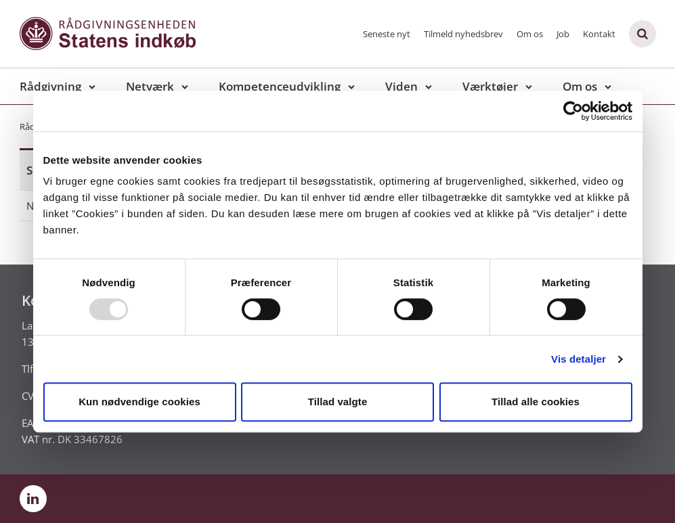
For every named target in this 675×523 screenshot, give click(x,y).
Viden (401, 86)
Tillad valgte (338, 401)
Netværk (150, 86)
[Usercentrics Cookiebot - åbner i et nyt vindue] (573, 111)
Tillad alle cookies (536, 401)
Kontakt (599, 34)
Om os (530, 34)
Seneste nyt (386, 34)
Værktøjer (490, 86)
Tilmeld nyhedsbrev (463, 34)
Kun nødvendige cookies (139, 401)
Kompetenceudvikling (280, 86)
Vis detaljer (578, 359)
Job (563, 34)
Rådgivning (50, 86)
